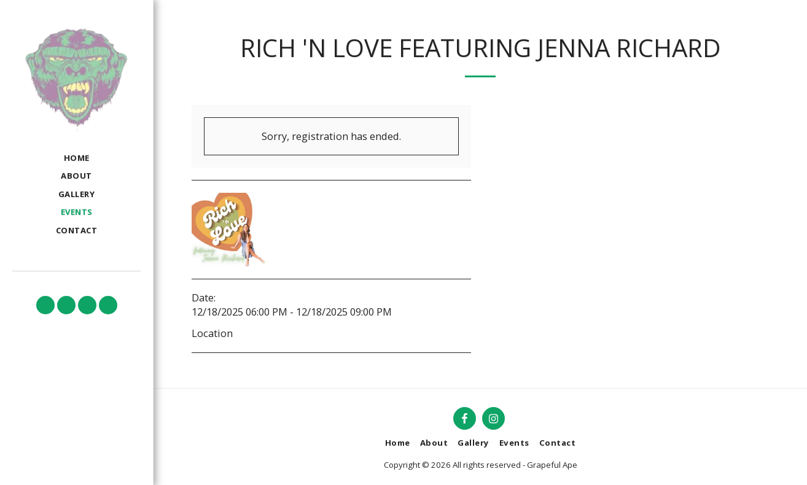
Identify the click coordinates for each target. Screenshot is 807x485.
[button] (45, 305)
